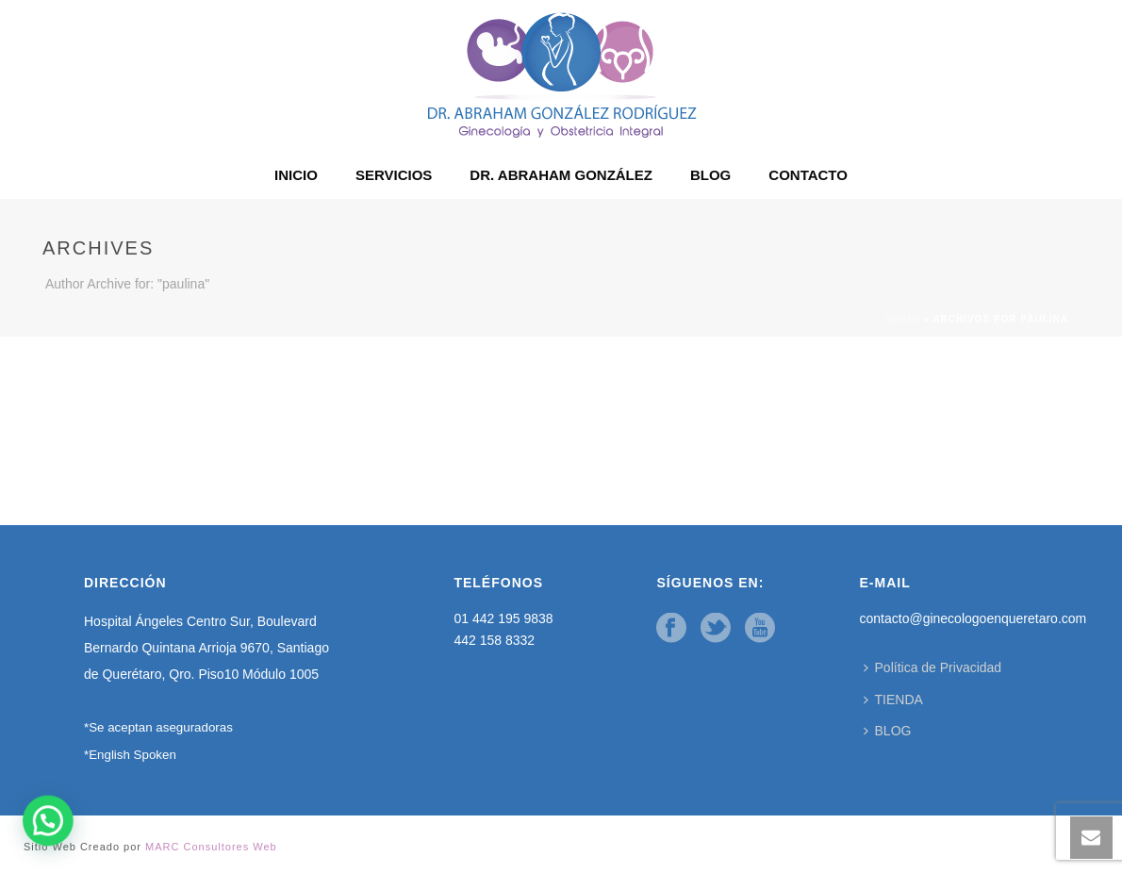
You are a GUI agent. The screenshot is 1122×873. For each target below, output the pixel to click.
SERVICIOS (393, 175)
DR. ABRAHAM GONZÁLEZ (561, 175)
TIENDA (893, 699)
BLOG (710, 175)
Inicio (902, 319)
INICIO (296, 175)
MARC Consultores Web (211, 846)
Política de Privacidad (933, 667)
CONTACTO (808, 175)
